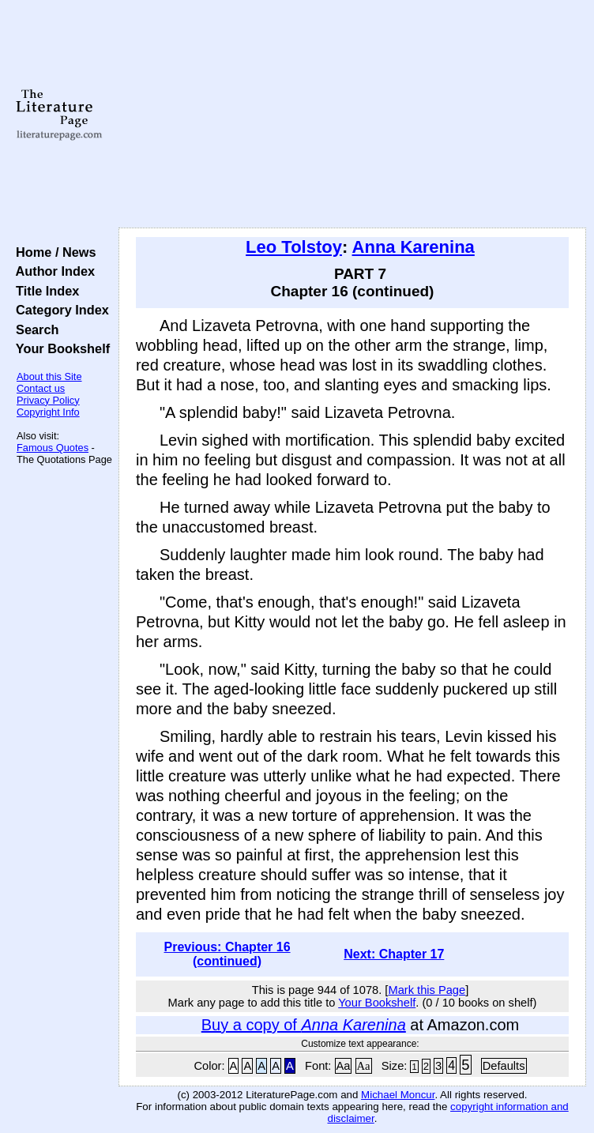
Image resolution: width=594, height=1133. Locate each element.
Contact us (41, 388)
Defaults (504, 1066)
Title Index (44, 291)
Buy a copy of (303, 1024)
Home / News (52, 252)
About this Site (49, 376)
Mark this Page (426, 990)
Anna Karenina (413, 247)
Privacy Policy (48, 400)
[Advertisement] (352, 114)
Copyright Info (48, 412)
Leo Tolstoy (294, 247)
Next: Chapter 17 (394, 954)
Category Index (59, 310)
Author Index (52, 271)
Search (33, 329)
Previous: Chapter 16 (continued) (227, 954)
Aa (343, 1066)
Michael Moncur (397, 1095)
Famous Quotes (52, 448)
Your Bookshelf (59, 348)
